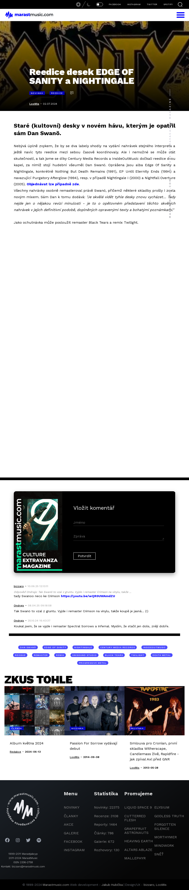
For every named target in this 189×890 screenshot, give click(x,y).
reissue (20, 655)
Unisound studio (84, 655)
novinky (71, 807)
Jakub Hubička (112, 884)
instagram (74, 850)
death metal (162, 655)
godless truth (169, 816)
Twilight (137, 655)
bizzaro (149, 884)
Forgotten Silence (165, 826)
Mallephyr (135, 858)
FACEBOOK (115, 4)
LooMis (34, 103)
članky (71, 816)
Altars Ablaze (138, 850)
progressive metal (93, 663)
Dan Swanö (28, 647)
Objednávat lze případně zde (53, 184)
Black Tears (114, 655)
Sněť (159, 854)
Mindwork (164, 845)
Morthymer (165, 837)
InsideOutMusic (154, 647)
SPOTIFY (168, 4)
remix (60, 655)
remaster (41, 655)
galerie (71, 833)
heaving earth (138, 841)
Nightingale (83, 647)
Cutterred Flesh (135, 818)
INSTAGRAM (134, 4)
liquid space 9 (138, 807)
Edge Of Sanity (55, 647)
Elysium (161, 807)
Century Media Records (117, 647)
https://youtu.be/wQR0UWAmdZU (88, 596)
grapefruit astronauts (136, 831)
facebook (73, 841)
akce (68, 824)
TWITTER (152, 4)
